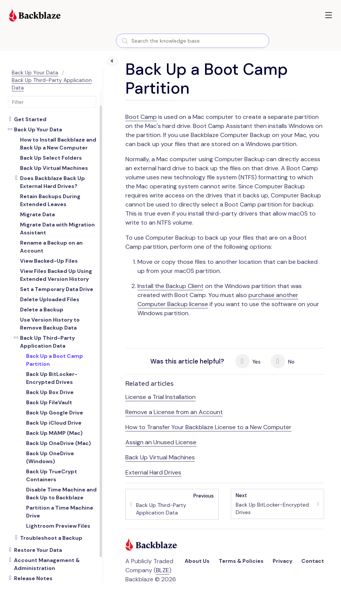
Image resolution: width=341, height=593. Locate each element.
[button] (328, 15)
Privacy (282, 561)
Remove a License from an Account (174, 412)
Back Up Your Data (35, 72)
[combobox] (192, 41)
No (283, 361)
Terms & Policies (241, 561)
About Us (197, 561)
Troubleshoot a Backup (51, 537)
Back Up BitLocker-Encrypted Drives (274, 504)
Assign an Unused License (160, 442)
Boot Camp (141, 117)
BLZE (162, 570)
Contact (312, 561)
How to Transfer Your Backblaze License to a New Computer (208, 427)
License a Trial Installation (160, 397)
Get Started (30, 119)
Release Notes (33, 578)
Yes (248, 361)
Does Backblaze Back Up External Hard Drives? (52, 182)
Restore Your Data (38, 550)
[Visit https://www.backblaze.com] (34, 16)
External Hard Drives (153, 472)
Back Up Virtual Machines (160, 457)
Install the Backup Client (170, 286)
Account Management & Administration (47, 564)
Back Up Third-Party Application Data (47, 341)
